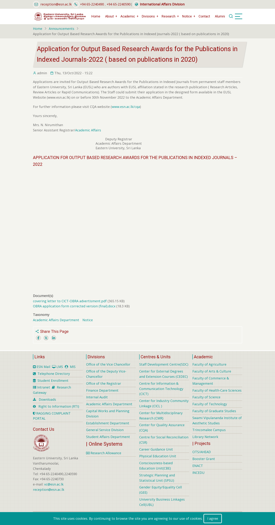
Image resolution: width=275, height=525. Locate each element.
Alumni (220, 16)
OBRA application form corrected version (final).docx (74, 306)
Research (168, 16)
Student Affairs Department (108, 437)
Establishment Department (107, 423)
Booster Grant (203, 459)
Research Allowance (103, 453)
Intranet (43, 387)
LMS (59, 366)
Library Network (205, 437)
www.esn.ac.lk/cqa (126, 106)
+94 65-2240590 (118, 4)
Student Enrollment (52, 380)
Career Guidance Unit (156, 449)
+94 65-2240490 (92, 4)
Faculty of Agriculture (209, 364)
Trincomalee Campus (209, 430)
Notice (187, 16)
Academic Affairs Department (56, 320)
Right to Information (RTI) (58, 406)
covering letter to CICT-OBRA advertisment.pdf (70, 301)
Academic (127, 16)
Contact (204, 16)
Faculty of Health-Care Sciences (217, 390)
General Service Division (105, 430)
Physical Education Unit (157, 456)
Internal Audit (97, 397)
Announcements (61, 28)
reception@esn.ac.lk (56, 4)
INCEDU (198, 472)
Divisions (148, 16)
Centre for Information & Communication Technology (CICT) (161, 388)
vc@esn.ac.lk (54, 484)
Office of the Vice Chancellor (108, 364)
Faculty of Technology (209, 404)
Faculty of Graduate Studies (214, 411)
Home (95, 16)
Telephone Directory (53, 373)
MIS (73, 366)
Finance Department (102, 390)
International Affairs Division (159, 4)
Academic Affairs (88, 130)
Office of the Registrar (103, 383)
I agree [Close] (212, 518)
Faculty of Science (206, 397)
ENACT (197, 465)
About (109, 16)
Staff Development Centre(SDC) (163, 364)
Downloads (47, 399)
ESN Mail (43, 366)
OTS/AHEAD (201, 452)
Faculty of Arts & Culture (211, 371)
